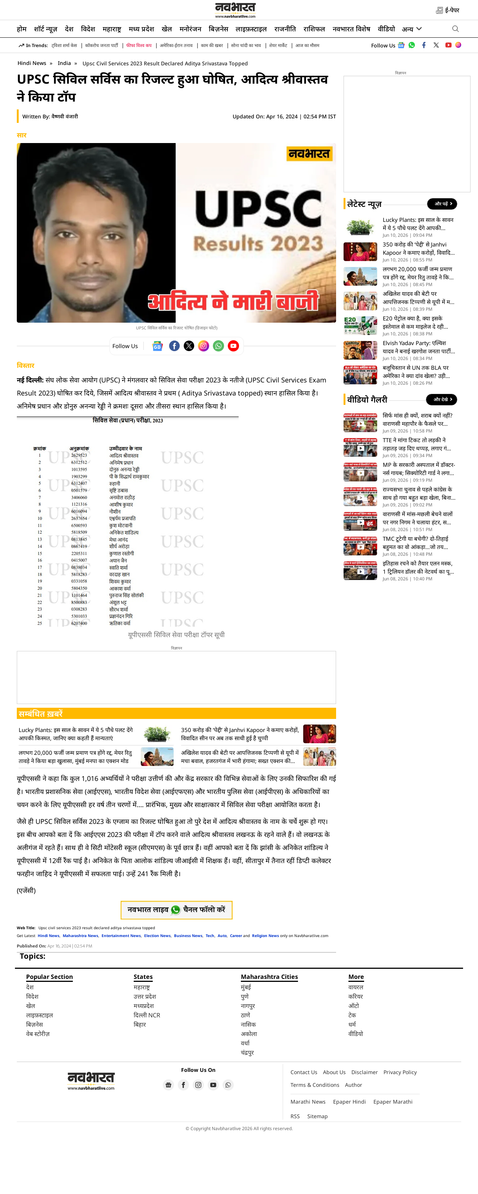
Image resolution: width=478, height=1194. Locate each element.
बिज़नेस (218, 28)
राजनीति (285, 28)
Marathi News (308, 1160)
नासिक (248, 1083)
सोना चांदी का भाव (246, 45)
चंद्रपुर (247, 1111)
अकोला (249, 1093)
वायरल (355, 1046)
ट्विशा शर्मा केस (64, 45)
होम (22, 28)
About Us (334, 1131)
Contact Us (304, 1131)
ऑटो (353, 1065)
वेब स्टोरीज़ (38, 1093)
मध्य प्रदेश (141, 28)
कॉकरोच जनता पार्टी (101, 45)
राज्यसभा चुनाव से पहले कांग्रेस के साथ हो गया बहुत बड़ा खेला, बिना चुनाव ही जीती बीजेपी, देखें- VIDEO (417, 553)
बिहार (140, 1083)
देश (69, 28)
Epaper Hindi (349, 1160)
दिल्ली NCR (147, 1074)
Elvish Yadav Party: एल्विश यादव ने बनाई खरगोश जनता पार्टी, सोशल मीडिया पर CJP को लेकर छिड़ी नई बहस (417, 406)
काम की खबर (212, 45)
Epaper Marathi (393, 1160)
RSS (295, 1175)
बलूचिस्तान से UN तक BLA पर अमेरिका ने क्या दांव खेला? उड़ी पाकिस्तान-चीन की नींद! (415, 431)
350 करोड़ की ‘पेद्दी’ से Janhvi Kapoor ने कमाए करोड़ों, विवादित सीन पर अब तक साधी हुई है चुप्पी (240, 793)
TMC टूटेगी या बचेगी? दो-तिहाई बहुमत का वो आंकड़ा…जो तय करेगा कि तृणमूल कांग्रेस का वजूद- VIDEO (418, 602)
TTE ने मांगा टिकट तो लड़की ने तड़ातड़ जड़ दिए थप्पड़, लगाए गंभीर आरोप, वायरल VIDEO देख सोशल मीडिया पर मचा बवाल (418, 503)
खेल (167, 28)
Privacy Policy (400, 1131)
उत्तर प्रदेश (145, 1055)
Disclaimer (364, 1131)
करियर (355, 1055)
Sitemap (317, 1175)
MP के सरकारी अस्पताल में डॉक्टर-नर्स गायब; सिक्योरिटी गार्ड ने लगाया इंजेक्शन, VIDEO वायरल (419, 528)
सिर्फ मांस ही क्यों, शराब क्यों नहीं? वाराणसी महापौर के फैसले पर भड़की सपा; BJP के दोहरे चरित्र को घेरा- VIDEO (418, 479)
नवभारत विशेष (351, 28)
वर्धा (245, 1102)
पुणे (245, 1055)
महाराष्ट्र (112, 28)
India (65, 121)
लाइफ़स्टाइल (251, 28)
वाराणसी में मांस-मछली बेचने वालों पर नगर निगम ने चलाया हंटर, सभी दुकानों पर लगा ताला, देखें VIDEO (418, 577)
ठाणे (245, 1074)
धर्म (352, 1083)
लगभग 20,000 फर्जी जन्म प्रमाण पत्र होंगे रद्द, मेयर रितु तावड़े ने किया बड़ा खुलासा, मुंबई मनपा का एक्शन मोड (75, 816)
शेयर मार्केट (278, 45)
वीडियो (386, 28)
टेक (352, 1074)
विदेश (88, 28)
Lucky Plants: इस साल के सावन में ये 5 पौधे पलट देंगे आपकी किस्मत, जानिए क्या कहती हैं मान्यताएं (76, 793)
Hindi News (32, 121)
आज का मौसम (307, 45)
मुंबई (246, 1046)
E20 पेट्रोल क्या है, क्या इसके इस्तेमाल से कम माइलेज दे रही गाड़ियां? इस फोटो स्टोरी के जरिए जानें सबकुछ (416, 381)
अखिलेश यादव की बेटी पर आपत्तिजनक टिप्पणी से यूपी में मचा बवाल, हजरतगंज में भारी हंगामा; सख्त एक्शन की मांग (240, 816)
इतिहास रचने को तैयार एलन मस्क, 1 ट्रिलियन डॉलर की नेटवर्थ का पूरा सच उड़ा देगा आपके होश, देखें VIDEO (418, 626)
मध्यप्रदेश (144, 1065)
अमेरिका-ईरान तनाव (176, 45)
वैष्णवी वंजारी (65, 175)
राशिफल (314, 28)
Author (353, 1143)
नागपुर (248, 1065)
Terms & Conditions (315, 1143)
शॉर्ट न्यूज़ (46, 28)
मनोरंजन (190, 28)
